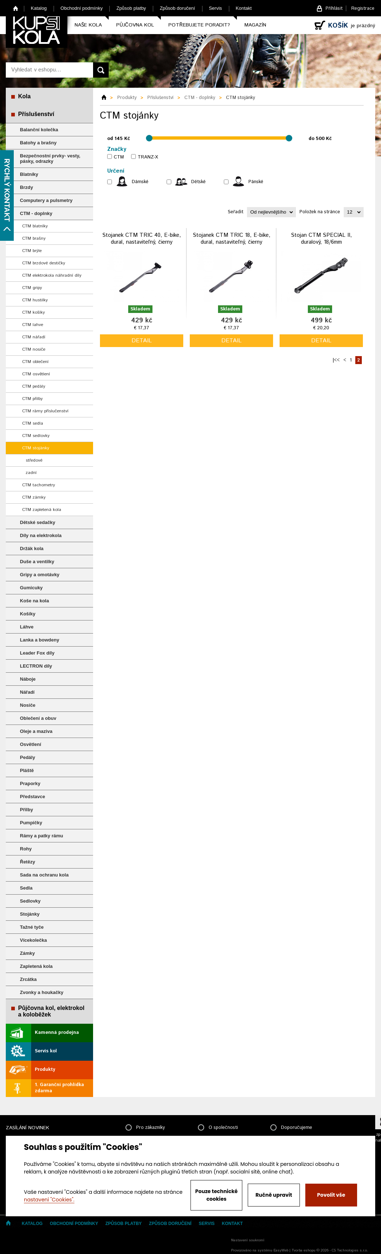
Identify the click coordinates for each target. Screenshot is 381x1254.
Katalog (39, 8)
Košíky (27, 613)
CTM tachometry (38, 485)
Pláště (27, 770)
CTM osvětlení (36, 374)
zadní (31, 473)
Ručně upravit (273, 1195)
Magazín (255, 25)
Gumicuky (31, 587)
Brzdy (26, 187)
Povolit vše (331, 1195)
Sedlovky (30, 901)
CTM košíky (33, 312)
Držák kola (31, 548)
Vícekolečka (33, 940)
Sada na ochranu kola (44, 875)
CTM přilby (32, 399)
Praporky (30, 783)
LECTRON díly (36, 666)
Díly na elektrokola (41, 535)
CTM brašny (34, 238)
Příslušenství (36, 114)
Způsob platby (131, 8)
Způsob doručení (177, 8)
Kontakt (244, 8)
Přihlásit (334, 8)
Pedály (27, 757)
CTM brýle (32, 251)
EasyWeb (280, 1250)
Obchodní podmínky (81, 8)
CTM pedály (33, 386)
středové (34, 460)
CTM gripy (32, 288)
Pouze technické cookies (216, 1195)
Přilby (26, 809)
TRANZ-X (148, 157)
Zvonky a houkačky (41, 992)
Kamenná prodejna (57, 1032)
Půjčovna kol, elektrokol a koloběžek (51, 1011)
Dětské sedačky (37, 522)
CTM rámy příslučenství (45, 411)
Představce (32, 796)
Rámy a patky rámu (41, 835)
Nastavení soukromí (247, 1240)
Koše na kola (34, 600)
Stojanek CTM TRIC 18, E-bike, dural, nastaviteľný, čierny (232, 238)
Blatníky (29, 174)
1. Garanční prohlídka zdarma (59, 1087)
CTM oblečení (35, 362)
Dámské (140, 181)
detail (141, 341)
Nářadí (27, 692)
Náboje (27, 679)
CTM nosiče (33, 349)
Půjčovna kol (135, 25)
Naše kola (88, 25)
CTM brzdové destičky (43, 263)
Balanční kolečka (39, 129)
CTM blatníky (35, 226)
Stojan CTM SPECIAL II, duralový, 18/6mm (321, 238)
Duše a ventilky (37, 561)
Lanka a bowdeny (39, 640)
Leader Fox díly (37, 653)
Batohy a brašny (38, 142)
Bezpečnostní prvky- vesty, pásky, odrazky (50, 158)
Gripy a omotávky (39, 574)
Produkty (45, 1069)
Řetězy (27, 862)
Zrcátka (28, 979)
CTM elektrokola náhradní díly (51, 275)
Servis (215, 8)
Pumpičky (31, 822)
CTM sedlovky (36, 436)
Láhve (27, 627)
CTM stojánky (35, 448)
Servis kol (46, 1051)
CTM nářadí (33, 337)
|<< (336, 360)
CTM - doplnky (36, 213)
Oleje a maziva (36, 731)
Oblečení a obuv (38, 718)
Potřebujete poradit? (199, 25)
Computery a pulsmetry (46, 200)
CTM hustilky (35, 300)
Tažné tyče (32, 927)
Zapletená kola (36, 966)
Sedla (26, 888)
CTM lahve (32, 325)
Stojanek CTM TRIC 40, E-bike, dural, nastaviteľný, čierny (141, 238)
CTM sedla (32, 423)
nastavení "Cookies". (49, 1199)
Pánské (255, 181)
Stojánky (29, 914)
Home (16, 8)
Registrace (362, 8)
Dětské (198, 181)
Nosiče (27, 705)
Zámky (27, 953)
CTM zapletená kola (41, 510)
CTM (119, 157)
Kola (24, 96)
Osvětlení (30, 744)
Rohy (26, 848)
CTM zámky (34, 497)
